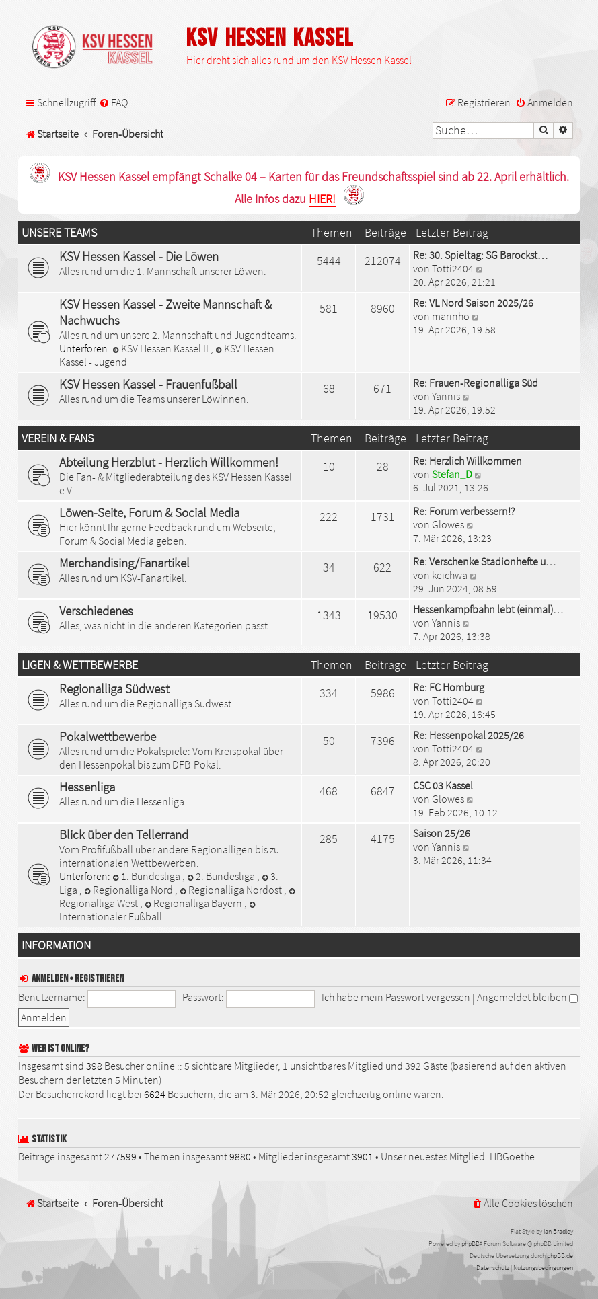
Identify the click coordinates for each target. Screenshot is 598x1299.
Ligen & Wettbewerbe (80, 665)
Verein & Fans (58, 438)
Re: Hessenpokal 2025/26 (468, 735)
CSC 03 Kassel (443, 785)
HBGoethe (512, 1156)
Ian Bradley (558, 1231)
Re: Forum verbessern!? (464, 511)
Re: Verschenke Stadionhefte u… (484, 561)
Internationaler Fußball (158, 912)
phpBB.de (560, 1255)
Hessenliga (87, 787)
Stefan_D (452, 474)
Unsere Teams (59, 232)
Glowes (448, 524)
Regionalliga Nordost (232, 889)
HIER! (322, 199)
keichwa (450, 575)
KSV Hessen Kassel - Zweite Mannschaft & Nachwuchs (165, 312)
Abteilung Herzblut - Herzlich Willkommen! (168, 462)
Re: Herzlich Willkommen (467, 460)
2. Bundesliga (222, 876)
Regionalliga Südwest (114, 688)
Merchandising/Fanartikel (124, 563)
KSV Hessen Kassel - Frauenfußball (148, 384)
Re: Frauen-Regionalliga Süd (475, 382)
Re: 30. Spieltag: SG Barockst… (480, 255)
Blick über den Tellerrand (123, 834)
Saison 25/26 (441, 833)
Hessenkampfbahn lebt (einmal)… (488, 609)
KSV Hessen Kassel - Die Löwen (139, 256)
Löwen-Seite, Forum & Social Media (149, 512)
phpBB (470, 1243)
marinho (451, 316)
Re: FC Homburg (448, 687)
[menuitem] (113, 102)
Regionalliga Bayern (194, 903)
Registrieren (99, 978)
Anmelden (50, 978)
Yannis (446, 396)
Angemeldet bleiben (527, 997)
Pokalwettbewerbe (107, 736)
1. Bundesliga (147, 876)
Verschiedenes (96, 610)
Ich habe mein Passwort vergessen (396, 997)
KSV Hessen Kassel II (161, 348)
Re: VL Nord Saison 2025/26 (473, 302)
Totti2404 (453, 268)
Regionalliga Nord (129, 889)
